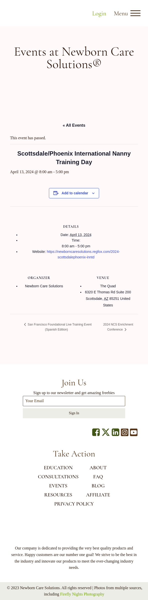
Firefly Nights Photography (82, 594)
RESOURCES (58, 495)
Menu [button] (121, 13)
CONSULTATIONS (58, 477)
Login (99, 13)
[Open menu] (135, 13)
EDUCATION (58, 468)
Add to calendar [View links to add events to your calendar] (75, 193)
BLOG (98, 486)
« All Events (74, 125)
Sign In (74, 413)
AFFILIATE (98, 495)
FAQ (98, 477)
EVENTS (58, 486)
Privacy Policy (74, 504)
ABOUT (98, 468)
